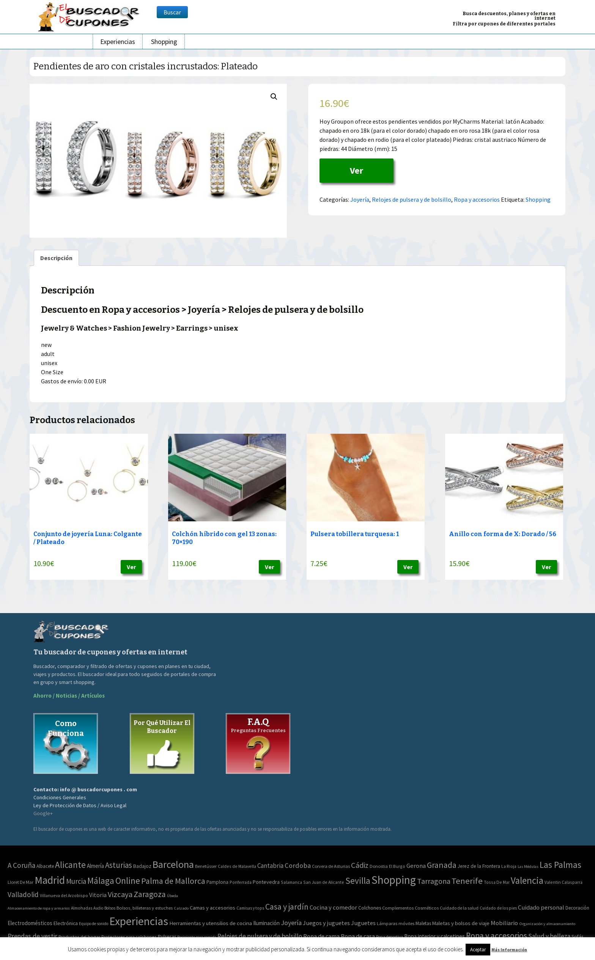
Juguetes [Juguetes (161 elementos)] (363, 923)
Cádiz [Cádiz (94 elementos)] (359, 865)
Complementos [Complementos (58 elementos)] (398, 908)
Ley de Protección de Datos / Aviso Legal (79, 805)
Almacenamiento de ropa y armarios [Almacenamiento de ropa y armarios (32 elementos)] (39, 908)
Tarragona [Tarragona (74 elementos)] (433, 881)
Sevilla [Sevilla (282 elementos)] (357, 880)
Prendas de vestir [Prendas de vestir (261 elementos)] (32, 936)
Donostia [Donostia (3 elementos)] (379, 866)
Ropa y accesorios (477, 199)
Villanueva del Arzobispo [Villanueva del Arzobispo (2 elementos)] (64, 895)
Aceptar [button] (478, 949)
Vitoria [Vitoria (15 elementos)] (98, 895)
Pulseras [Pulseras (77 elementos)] (167, 936)
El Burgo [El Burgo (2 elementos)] (397, 866)
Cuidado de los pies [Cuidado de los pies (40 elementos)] (498, 908)
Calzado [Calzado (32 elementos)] (181, 908)
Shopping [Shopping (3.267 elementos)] (393, 880)
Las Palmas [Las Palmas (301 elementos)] (560, 864)
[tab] (56, 258)
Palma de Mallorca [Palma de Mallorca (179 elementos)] (173, 880)
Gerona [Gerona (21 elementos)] (416, 866)
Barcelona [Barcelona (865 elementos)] (173, 864)
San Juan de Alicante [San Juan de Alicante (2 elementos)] (323, 882)
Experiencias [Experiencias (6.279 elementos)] (138, 921)
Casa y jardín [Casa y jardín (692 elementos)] (287, 907)
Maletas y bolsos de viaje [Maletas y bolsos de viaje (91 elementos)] (461, 923)
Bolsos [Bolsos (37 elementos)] (109, 908)
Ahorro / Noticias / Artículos (69, 695)
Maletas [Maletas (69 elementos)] (423, 923)
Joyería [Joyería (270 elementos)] (291, 922)
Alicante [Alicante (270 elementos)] (70, 864)
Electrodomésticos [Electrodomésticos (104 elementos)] (30, 923)
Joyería (359, 199)
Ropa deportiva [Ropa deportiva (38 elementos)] (389, 937)
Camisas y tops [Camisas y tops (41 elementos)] (250, 908)
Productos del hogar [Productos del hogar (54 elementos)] (79, 937)
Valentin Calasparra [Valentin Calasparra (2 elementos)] (563, 882)
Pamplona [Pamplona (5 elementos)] (217, 882)
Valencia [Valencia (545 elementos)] (527, 880)
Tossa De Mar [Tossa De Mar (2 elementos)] (497, 882)
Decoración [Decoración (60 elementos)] (577, 908)
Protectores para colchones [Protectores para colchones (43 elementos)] (129, 937)
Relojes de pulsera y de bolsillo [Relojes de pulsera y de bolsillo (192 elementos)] (259, 936)
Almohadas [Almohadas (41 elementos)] (81, 908)
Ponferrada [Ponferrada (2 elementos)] (241, 882)
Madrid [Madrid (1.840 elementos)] (50, 880)
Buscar (172, 12)
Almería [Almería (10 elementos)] (95, 865)
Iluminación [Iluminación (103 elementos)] (266, 923)
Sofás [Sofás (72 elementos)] (577, 936)
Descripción (56, 258)
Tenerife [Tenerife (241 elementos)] (467, 880)
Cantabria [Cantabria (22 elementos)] (270, 865)
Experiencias (117, 41)
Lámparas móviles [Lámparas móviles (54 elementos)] (395, 923)
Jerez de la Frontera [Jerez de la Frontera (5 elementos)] (479, 866)
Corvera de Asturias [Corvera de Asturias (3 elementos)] (331, 866)
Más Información (509, 949)
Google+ (43, 813)
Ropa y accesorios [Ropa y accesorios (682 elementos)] (496, 935)
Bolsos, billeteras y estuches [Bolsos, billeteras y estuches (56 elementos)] (144, 908)
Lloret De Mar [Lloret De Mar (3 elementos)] (20, 882)
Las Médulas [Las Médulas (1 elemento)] (528, 866)
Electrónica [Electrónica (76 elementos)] (66, 923)
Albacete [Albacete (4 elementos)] (45, 866)
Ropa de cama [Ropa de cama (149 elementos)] (321, 936)
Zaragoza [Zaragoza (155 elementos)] (150, 894)
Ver (356, 170)
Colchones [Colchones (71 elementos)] (369, 908)
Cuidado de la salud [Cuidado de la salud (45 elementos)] (459, 908)
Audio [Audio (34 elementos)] (98, 908)
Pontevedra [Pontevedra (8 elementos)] (266, 881)
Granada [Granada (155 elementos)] (441, 865)
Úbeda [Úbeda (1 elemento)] (172, 895)
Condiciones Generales (59, 797)
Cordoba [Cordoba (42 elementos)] (298, 865)
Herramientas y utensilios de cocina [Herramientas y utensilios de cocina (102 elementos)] (210, 923)
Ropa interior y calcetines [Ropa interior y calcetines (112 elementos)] (434, 936)
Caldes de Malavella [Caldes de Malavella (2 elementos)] (237, 866)
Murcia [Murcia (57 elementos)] (76, 881)
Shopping (164, 41)
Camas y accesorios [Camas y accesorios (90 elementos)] (212, 907)
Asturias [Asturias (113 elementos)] (118, 865)
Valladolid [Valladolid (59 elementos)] (23, 894)
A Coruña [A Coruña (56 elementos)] (21, 865)
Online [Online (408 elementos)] (127, 880)
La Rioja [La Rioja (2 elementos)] (508, 866)
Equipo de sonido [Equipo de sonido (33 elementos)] (93, 923)
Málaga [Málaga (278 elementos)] (100, 880)
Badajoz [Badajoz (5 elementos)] (142, 866)
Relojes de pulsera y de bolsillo (411, 199)
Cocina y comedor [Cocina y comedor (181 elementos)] (333, 907)
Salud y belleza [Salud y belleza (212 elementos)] (549, 936)
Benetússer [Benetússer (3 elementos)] (206, 866)
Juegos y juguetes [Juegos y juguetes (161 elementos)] (326, 923)
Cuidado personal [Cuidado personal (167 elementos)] (541, 907)
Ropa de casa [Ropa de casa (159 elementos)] (358, 936)
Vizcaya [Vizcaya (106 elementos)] (120, 894)
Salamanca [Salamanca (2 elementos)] (291, 882)
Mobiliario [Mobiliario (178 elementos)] (504, 923)
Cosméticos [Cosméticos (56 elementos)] (427, 908)
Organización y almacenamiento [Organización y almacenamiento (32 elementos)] (547, 923)
